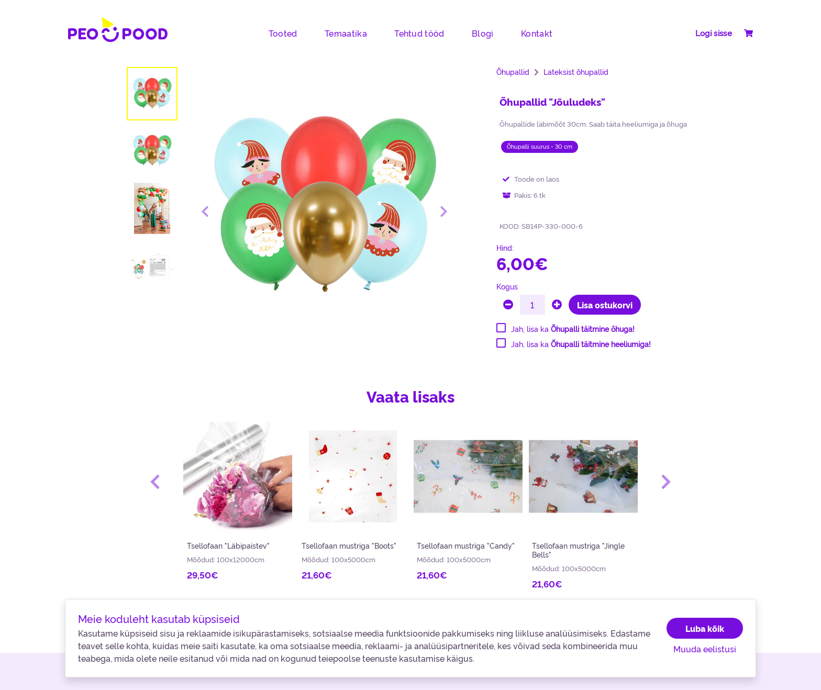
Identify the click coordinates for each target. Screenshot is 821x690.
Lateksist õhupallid (575, 71)
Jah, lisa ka (573, 328)
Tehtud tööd (419, 33)
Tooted (283, 33)
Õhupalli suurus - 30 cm (539, 146)
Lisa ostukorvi (605, 304)
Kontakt (536, 33)
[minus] (508, 305)
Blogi (483, 33)
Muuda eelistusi (704, 648)
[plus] (557, 305)
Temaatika (346, 33)
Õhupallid (512, 71)
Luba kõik (704, 628)
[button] (155, 481)
